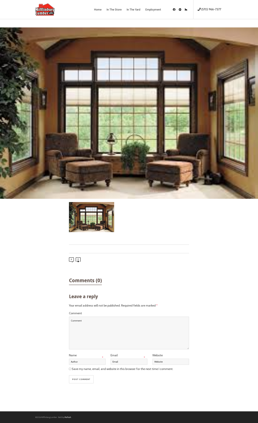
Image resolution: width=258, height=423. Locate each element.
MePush (67, 417)
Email (114, 355)
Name (73, 355)
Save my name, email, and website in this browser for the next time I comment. (122, 369)
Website (157, 355)
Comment (75, 313)
